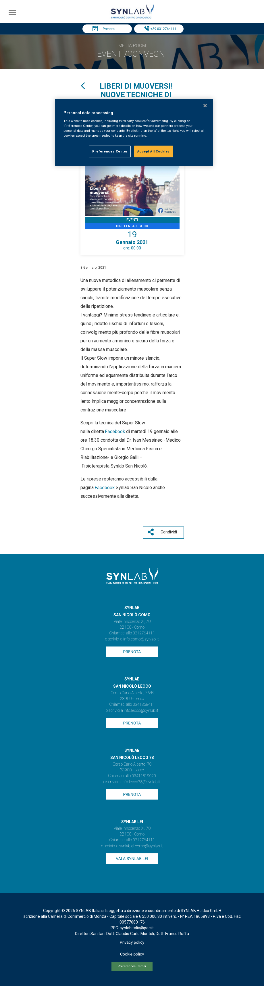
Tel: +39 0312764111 (160, 29)
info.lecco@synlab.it (141, 710)
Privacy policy (132, 942)
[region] (134, 133)
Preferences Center (132, 966)
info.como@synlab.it (141, 639)
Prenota (109, 29)
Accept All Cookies (153, 151)
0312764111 (144, 633)
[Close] (205, 105)
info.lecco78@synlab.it (141, 782)
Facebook (115, 431)
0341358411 (144, 704)
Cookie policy (132, 954)
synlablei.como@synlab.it (141, 846)
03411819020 (144, 776)
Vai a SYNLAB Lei (132, 859)
